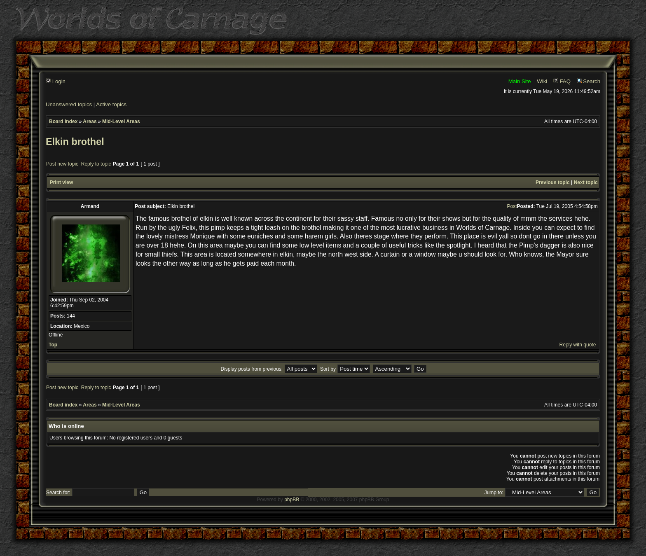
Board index (63, 121)
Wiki (542, 81)
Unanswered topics (69, 104)
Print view (61, 182)
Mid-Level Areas (121, 121)
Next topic (586, 182)
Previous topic (553, 182)
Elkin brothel (75, 141)
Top (53, 345)
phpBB (291, 499)
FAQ (562, 81)
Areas (89, 121)
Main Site (519, 81)
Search (588, 81)
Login (56, 81)
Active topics (111, 104)
